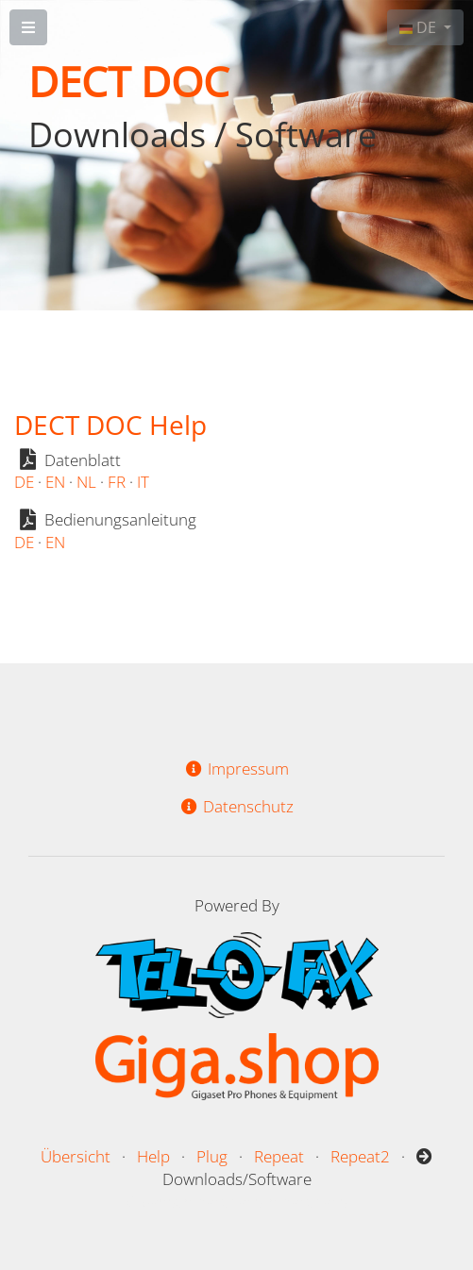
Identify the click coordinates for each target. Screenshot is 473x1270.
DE (419, 27)
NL (86, 482)
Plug (212, 1156)
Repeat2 (360, 1156)
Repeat (279, 1156)
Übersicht (75, 1156)
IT (143, 482)
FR (117, 482)
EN (55, 482)
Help (153, 1156)
